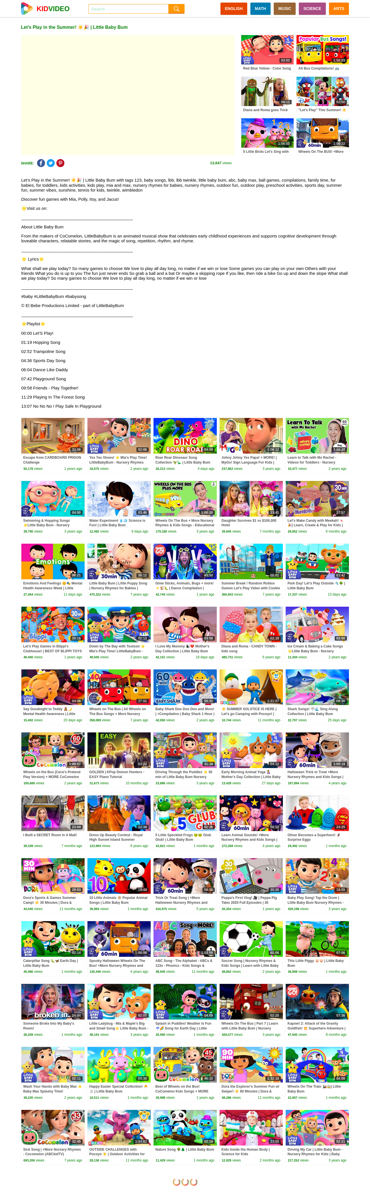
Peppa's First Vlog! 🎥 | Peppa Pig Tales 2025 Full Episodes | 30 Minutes (249, 902)
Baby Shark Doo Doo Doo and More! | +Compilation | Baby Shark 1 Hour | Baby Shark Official (185, 714)
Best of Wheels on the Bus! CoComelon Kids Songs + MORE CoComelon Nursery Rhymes (182, 1091)
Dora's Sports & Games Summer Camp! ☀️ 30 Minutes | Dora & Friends (49, 902)
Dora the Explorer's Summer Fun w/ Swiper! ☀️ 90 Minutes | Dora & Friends (250, 1091)
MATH (260, 8)
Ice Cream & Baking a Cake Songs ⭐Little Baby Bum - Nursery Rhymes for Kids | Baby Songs (315, 651)
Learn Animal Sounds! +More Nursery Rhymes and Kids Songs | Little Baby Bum (249, 840)
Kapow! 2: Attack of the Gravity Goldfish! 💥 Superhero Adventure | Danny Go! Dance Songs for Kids (317, 1028)
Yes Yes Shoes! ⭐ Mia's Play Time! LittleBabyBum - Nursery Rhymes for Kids (118, 462)
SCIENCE (312, 8)
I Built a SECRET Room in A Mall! (50, 835)
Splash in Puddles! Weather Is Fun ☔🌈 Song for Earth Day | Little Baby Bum (183, 1028)
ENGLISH (234, 8)
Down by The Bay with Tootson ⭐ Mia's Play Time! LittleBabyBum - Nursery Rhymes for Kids (117, 651)
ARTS (339, 8)
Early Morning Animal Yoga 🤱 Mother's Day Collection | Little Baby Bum (251, 777)
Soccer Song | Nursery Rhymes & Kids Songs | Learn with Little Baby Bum (250, 965)
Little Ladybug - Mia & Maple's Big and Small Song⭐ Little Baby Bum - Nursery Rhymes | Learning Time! (118, 1028)
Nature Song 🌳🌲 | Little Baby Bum (185, 1150)
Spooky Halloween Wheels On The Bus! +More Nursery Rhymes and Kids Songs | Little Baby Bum (117, 965)
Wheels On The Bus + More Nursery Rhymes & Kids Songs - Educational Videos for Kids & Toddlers (185, 525)
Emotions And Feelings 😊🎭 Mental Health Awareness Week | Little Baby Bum (53, 588)
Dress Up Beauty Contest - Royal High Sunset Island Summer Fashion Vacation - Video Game (116, 840)
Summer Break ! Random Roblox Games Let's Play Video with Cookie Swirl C (251, 588)
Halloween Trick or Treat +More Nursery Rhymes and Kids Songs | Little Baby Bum (316, 777)
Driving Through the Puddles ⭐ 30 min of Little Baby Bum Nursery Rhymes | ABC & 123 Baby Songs (184, 777)
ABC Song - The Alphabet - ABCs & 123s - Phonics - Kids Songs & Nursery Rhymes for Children (184, 965)
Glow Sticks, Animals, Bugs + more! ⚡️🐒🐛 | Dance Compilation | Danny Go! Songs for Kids (185, 588)
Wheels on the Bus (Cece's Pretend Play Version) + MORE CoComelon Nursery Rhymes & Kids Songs (52, 777)
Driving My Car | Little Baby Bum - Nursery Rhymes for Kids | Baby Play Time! (315, 1154)
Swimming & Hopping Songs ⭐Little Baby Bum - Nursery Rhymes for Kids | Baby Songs (48, 525)
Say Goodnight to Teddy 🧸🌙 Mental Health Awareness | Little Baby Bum (49, 714)
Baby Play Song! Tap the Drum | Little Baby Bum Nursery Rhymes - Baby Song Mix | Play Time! (316, 902)
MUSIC (284, 8)
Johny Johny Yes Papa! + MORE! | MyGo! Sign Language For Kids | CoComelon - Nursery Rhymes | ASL (251, 462)
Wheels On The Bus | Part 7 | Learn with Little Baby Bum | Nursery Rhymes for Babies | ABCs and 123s (251, 1028)
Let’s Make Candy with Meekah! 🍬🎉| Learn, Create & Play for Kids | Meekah (316, 525)
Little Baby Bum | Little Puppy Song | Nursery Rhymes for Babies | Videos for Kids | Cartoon (118, 588)
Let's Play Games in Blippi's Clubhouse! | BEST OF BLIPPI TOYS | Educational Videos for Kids (52, 651)
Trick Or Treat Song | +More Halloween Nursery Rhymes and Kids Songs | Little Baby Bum (182, 902)
